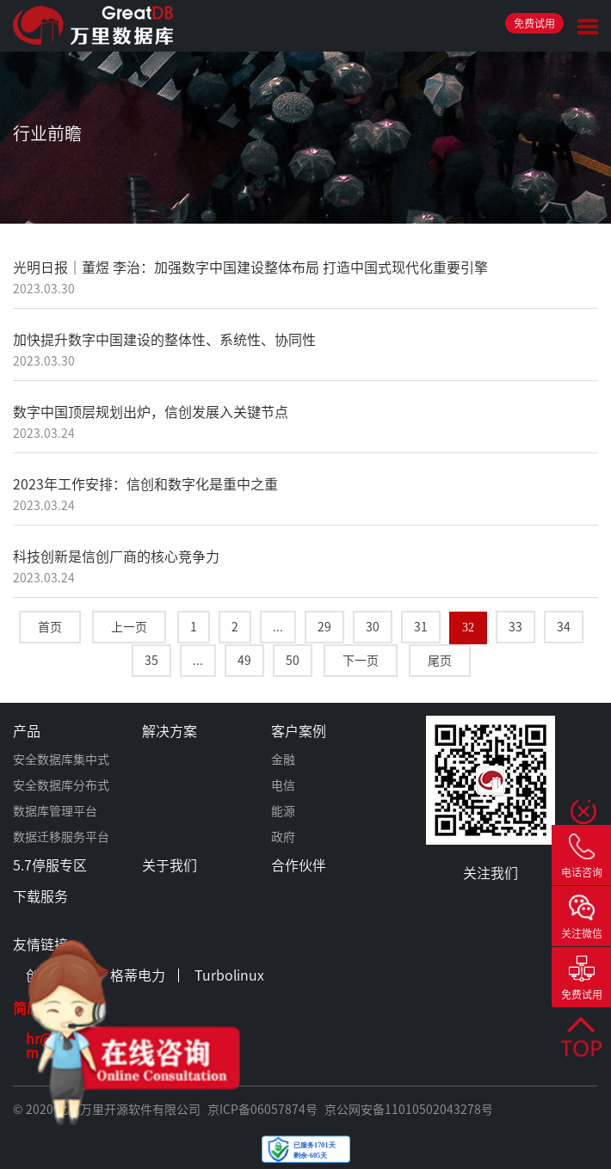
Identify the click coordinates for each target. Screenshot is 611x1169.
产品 (26, 731)
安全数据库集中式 (61, 760)
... (278, 627)
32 (468, 627)
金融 (283, 760)
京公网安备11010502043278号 (408, 1110)
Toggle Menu (587, 26)
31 (421, 627)
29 (324, 627)
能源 (283, 811)
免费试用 (534, 23)
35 (151, 661)
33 (515, 627)
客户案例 (298, 731)
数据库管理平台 (55, 811)
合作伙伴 (298, 865)
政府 (283, 837)
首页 (50, 627)
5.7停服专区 (50, 865)
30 (373, 627)
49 (244, 661)
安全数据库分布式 (61, 785)
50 (292, 661)
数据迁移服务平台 (61, 837)
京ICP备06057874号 (262, 1110)
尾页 (440, 661)
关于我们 (169, 865)
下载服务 (40, 896)
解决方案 (169, 731)
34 (564, 627)
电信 (283, 785)
